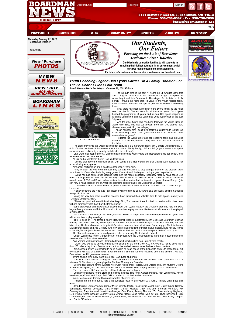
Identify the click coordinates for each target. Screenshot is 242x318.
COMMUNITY (119, 312)
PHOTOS (167, 312)
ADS (92, 312)
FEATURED (60, 312)
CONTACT (183, 312)
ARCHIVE (152, 312)
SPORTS (136, 312)
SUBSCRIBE (77, 312)
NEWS (103, 312)
